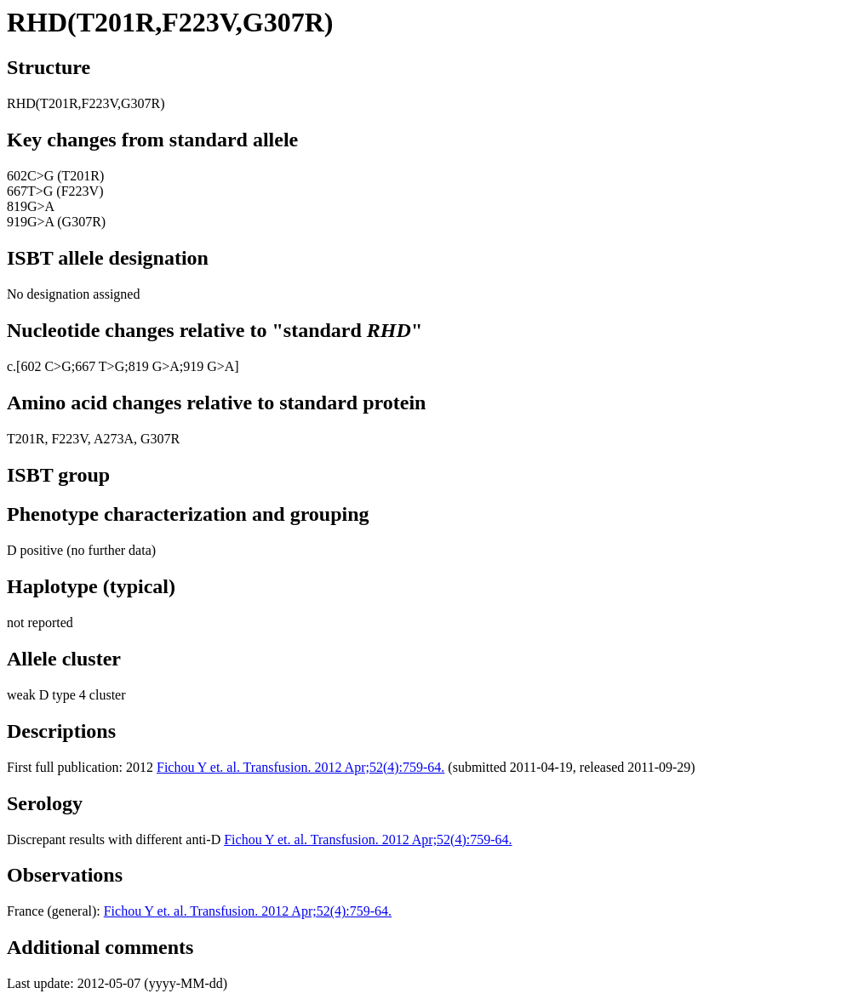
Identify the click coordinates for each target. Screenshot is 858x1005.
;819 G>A (152, 366)
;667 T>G (98, 366)
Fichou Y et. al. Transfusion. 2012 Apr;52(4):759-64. (300, 767)
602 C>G (45, 366)
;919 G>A (207, 366)
